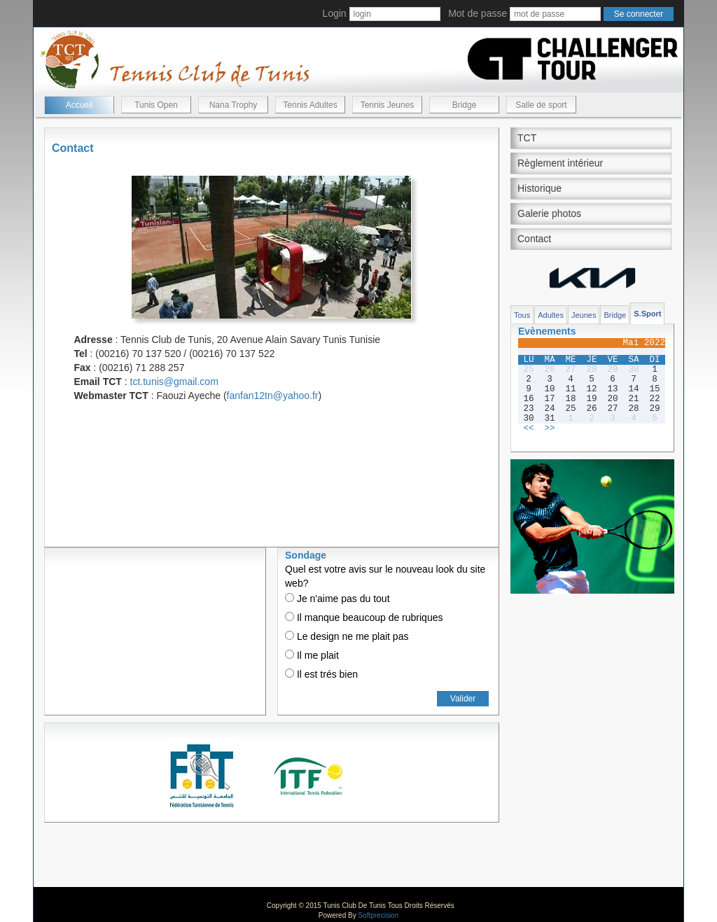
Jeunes (583, 315)
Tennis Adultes (310, 105)
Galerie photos (549, 213)
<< (528, 428)
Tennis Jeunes (388, 105)
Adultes (551, 315)
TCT (526, 138)
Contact (534, 238)
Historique (539, 188)
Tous (522, 315)
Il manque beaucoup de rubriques (364, 617)
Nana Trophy (233, 105)
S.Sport (647, 313)
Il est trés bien (321, 674)
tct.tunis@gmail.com (174, 381)
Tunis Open (156, 105)
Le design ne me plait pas (346, 636)
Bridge (464, 105)
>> (549, 428)
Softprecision (378, 915)
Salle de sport (540, 105)
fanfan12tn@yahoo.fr (273, 395)
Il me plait (312, 655)
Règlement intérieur (560, 163)
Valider (462, 699)
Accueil (79, 105)
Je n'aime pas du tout (337, 598)
